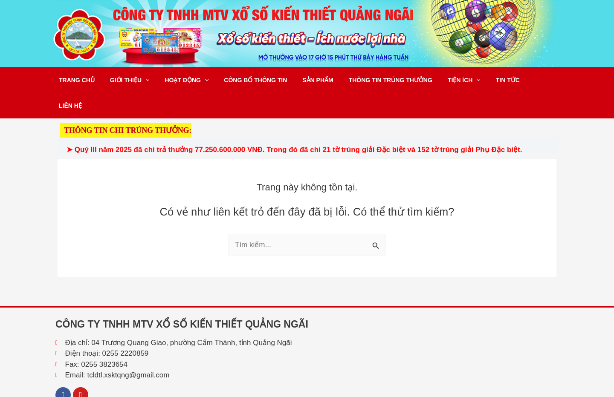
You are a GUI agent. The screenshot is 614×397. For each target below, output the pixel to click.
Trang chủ (75, 80)
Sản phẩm (302, 80)
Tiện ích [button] (442, 80)
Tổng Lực (547, 389)
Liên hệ (517, 80)
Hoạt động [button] (178, 80)
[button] (140, 80)
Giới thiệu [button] (125, 80)
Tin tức (482, 80)
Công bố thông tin (243, 80)
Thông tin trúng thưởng (372, 80)
